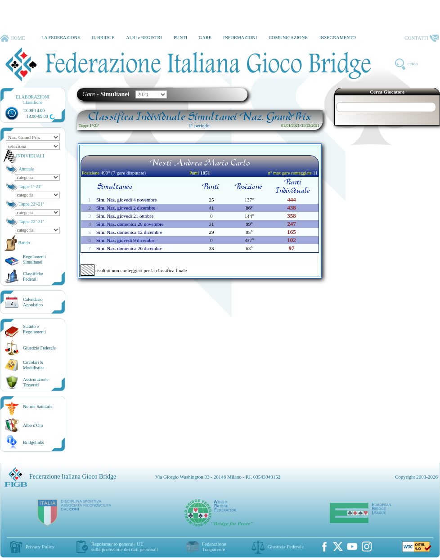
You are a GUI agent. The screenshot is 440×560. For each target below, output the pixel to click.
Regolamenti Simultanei (34, 259)
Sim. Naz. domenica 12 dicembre (129, 232)
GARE (205, 37)
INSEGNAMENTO (337, 37)
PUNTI (180, 37)
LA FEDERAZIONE (60, 37)
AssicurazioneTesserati (36, 382)
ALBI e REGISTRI (144, 37)
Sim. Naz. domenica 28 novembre (130, 224)
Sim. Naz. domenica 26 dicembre (129, 248)
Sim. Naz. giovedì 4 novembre (126, 199)
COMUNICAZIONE (288, 37)
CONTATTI (421, 38)
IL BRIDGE (103, 37)
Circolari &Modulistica (34, 365)
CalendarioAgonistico (33, 302)
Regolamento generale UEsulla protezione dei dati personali (124, 546)
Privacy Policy (40, 546)
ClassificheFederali (33, 276)
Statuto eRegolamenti (34, 329)
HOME (12, 38)
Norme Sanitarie (38, 406)
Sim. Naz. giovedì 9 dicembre (125, 240)
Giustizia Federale (39, 347)
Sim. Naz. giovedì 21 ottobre (124, 216)
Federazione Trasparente (214, 546)
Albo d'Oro (33, 425)
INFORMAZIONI (240, 37)
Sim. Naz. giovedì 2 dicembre (125, 208)
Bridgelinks (33, 442)
